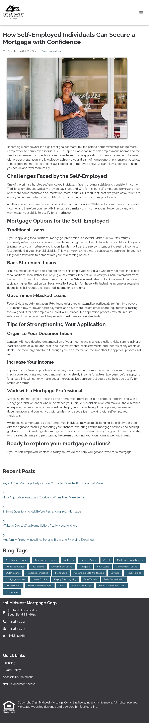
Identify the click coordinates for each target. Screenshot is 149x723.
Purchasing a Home (52, 51)
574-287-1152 (16, 621)
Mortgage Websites (31, 706)
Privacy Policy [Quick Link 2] (12, 669)
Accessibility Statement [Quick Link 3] (18, 677)
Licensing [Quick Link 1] (9, 662)
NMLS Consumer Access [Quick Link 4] (19, 684)
